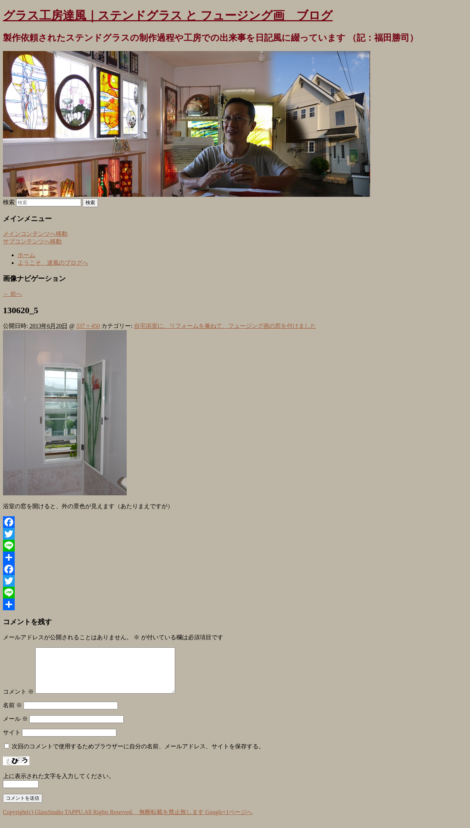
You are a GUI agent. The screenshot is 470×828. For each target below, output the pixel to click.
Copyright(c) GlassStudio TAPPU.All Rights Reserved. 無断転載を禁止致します (104, 821)
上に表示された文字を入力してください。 (59, 785)
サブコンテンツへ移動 (32, 241)
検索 (9, 202)
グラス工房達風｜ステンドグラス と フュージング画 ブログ (168, 15)
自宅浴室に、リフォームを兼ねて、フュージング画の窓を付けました (225, 326)
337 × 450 (88, 326)
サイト (12, 741)
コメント (18, 700)
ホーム (26, 255)
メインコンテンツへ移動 (35, 234)
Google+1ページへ (228, 821)
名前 (12, 714)
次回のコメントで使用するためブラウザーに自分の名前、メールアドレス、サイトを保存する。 (138, 755)
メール (15, 727)
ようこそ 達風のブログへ (53, 263)
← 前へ (12, 294)
